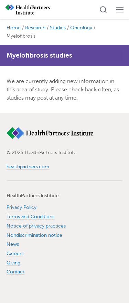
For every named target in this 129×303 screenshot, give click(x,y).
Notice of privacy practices (36, 226)
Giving (13, 262)
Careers (15, 253)
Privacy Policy (21, 207)
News (13, 244)
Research (35, 27)
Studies (58, 27)
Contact (15, 271)
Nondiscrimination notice (34, 235)
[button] (103, 10)
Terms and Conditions (30, 216)
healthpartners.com (28, 166)
